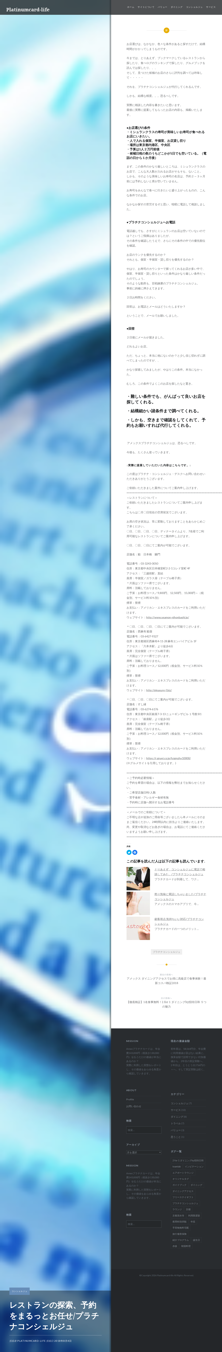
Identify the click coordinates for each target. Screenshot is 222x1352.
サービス (211, 7)
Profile (130, 1099)
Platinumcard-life (28, 9)
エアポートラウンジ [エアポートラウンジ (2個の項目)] (183, 1172)
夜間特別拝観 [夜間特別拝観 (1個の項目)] (179, 1221)
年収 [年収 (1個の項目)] (193, 1221)
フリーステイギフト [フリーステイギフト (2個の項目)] (183, 1197)
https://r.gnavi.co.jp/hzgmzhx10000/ (168, 758)
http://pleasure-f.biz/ (159, 690)
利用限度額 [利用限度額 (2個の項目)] (194, 1215)
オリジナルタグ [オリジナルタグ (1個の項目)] (180, 1178)
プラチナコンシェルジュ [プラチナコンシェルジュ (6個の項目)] (185, 1203)
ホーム (130, 7)
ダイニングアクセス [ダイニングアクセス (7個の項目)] (183, 1191)
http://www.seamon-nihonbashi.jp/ (167, 617)
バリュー (162, 7)
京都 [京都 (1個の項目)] (188, 1209)
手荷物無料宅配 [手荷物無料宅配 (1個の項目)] (180, 1227)
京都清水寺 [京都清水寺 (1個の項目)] (178, 1215)
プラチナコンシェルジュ (166, 951)
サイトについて (146, 7)
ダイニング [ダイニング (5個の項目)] (196, 1184)
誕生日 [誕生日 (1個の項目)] (196, 1240)
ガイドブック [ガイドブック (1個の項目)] (179, 1184)
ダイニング (177, 7)
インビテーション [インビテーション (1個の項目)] (194, 1166)
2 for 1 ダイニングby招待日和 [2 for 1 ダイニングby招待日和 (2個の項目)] (188, 1160)
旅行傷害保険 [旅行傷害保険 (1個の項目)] (179, 1233)
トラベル (176, 1123)
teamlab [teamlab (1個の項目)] (176, 1166)
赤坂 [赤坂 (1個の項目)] (174, 1246)
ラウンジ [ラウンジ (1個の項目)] (177, 1209)
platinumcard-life (31, 1340)
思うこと (176, 1136)
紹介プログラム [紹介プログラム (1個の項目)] (180, 1240)
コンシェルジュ (194, 7)
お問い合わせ (133, 1106)
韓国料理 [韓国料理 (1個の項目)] (186, 1246)
